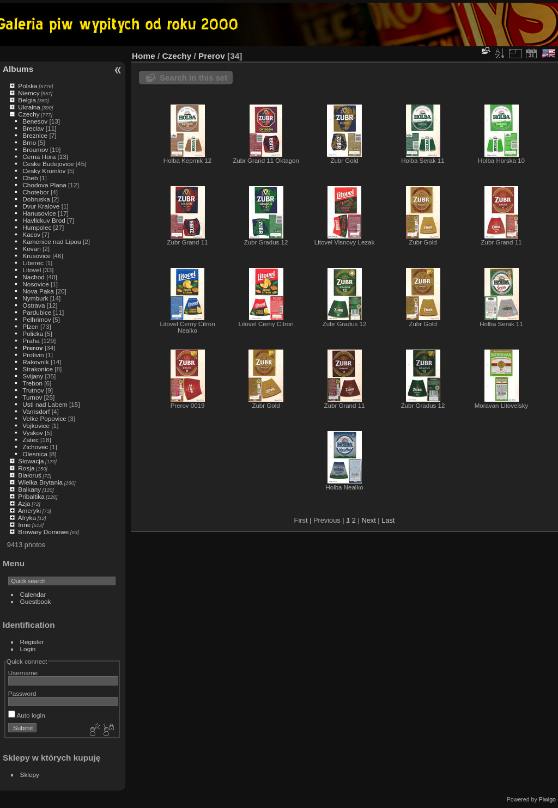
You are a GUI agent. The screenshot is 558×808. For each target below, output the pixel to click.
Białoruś (29, 475)
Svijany (32, 375)
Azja (24, 503)
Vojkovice (36, 425)
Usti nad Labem (44, 404)
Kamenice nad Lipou (51, 241)
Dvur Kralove (40, 206)
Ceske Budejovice (48, 163)
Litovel (31, 269)
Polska (27, 85)
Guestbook (35, 601)
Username (23, 672)
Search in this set (193, 77)
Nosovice (35, 283)
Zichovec (35, 446)
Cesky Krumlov (43, 170)
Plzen (30, 326)
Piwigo (547, 799)
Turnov (32, 397)
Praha (30, 340)
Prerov (32, 347)
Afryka (27, 517)
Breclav (33, 128)
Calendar (33, 594)
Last (388, 520)
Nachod (33, 276)
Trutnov (33, 390)
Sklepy (29, 774)
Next (368, 520)
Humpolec (36, 227)
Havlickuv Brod (43, 220)
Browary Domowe (43, 531)
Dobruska (36, 199)
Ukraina (29, 107)
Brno (29, 142)
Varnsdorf (36, 411)
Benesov (34, 121)
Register (32, 641)
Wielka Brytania (40, 482)
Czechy (28, 114)
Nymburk (35, 298)
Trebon (32, 383)
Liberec (33, 262)
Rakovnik (35, 361)
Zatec (30, 439)
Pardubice (36, 312)
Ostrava (33, 305)
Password (22, 693)
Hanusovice (39, 213)
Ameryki (29, 510)
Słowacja (31, 460)
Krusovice (36, 255)
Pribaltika (31, 496)
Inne (24, 524)
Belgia (27, 99)
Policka (32, 333)
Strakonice (37, 368)
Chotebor (35, 191)
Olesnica (34, 453)
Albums (18, 69)
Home (143, 55)
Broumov (35, 149)
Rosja (26, 468)
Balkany (29, 489)
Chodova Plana (44, 184)
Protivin (33, 354)
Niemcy (28, 92)
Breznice (34, 135)
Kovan (31, 248)
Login (28, 648)
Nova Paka (38, 291)
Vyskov (32, 432)
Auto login (26, 715)
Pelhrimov (36, 319)
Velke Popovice (44, 418)
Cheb (30, 177)
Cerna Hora (39, 156)
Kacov (31, 234)
